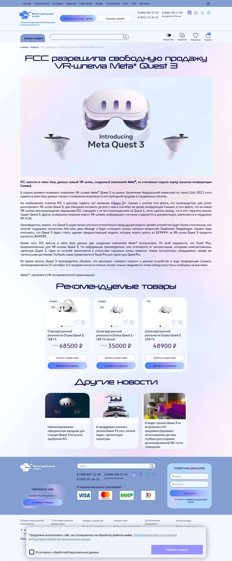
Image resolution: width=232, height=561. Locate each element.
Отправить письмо (42, 502)
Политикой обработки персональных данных (61, 539)
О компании (113, 3)
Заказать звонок (115, 18)
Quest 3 (118, 203)
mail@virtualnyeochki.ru (43, 495)
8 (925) (148, 17)
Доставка (57, 3)
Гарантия (71, 3)
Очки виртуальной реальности (62, 522)
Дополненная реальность (152, 522)
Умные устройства (93, 520)
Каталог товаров (33, 38)
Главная (26, 3)
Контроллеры (183, 520)
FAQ (134, 3)
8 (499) (148, 12)
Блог (125, 3)
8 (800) (172, 14)
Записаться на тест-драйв (77, 18)
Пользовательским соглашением (155, 535)
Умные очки (120, 520)
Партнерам (86, 3)
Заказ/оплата (41, 3)
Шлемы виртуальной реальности (32, 522)
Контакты (144, 3)
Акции (99, 3)
